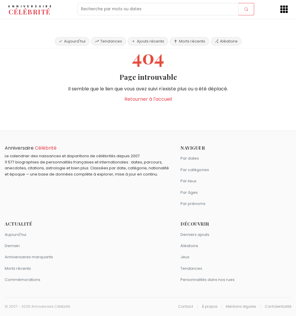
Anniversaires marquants (29, 256)
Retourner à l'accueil (148, 99)
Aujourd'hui (72, 24)
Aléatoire (226, 24)
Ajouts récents (147, 24)
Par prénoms (192, 203)
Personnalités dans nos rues (207, 279)
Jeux (184, 256)
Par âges (189, 192)
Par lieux (188, 180)
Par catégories (194, 169)
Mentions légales (241, 307)
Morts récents (189, 24)
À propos (210, 307)
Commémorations (22, 279)
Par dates (189, 158)
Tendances (108, 24)
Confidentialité (278, 307)
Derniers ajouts (194, 234)
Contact (185, 307)
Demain (12, 245)
